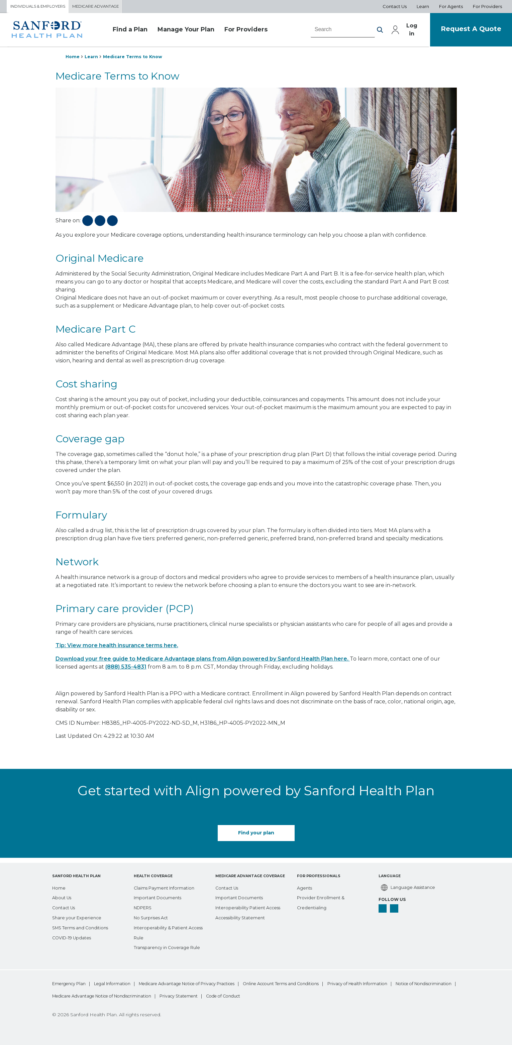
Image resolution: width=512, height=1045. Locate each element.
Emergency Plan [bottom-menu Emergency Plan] (70, 983)
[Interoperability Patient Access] (251, 906)
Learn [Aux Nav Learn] (423, 7)
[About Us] (63, 896)
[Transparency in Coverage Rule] (170, 946)
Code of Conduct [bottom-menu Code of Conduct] (413, 996)
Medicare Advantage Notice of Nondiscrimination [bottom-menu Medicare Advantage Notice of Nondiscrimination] (264, 996)
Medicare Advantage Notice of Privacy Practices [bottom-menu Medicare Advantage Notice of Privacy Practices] (214, 983)
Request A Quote (466, 30)
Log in (401, 31)
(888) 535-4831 (125, 669)
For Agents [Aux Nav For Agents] (451, 7)
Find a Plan (130, 31)
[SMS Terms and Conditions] (83, 926)
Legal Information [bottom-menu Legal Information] (125, 983)
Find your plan (256, 835)
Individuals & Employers (41, 7)
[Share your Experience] (78, 916)
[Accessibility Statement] (243, 916)
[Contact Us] (65, 906)
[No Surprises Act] (153, 916)
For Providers (246, 31)
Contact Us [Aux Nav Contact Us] (395, 7)
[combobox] (331, 31)
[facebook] (383, 909)
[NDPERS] (145, 906)
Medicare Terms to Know (137, 58)
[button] (368, 31)
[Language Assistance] (410, 887)
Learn (93, 58)
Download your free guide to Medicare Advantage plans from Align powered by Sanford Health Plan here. (203, 661)
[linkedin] (396, 909)
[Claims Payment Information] (168, 886)
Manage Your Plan (186, 31)
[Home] (59, 886)
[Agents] (305, 886)
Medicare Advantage (106, 7)
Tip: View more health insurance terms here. (117, 648)
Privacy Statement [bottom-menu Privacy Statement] (356, 996)
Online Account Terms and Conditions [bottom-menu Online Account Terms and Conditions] (325, 983)
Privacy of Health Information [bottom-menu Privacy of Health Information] (83, 996)
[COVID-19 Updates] (74, 936)
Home (73, 58)
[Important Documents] (160, 896)
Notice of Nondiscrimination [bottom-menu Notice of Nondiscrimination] (162, 996)
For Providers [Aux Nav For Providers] (487, 7)
